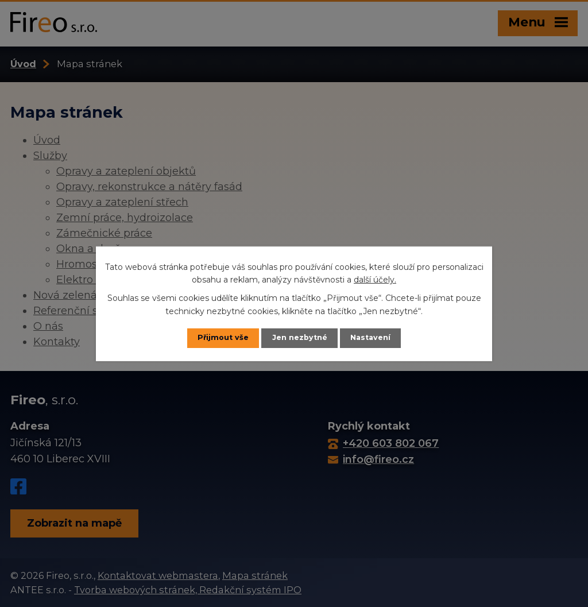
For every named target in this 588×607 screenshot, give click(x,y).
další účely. (375, 279)
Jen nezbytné (299, 337)
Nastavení (370, 337)
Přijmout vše (223, 337)
